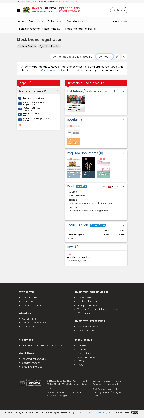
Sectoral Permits (27, 46)
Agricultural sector (49, 46)
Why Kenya (26, 292)
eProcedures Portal (87, 326)
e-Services (26, 339)
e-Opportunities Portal (89, 305)
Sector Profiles (85, 297)
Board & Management (34, 322)
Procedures (36, 21)
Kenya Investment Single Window (39, 28)
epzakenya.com (31, 362)
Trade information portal (80, 28)
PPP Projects (84, 313)
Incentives (27, 301)
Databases (55, 21)
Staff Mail (97, 381)
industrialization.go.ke (34, 358)
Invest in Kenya (30, 297)
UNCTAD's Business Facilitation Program (93, 412)
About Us (25, 313)
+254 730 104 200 (55, 392)
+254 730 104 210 (72, 392)
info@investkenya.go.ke (57, 395)
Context (104, 56)
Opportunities (74, 21)
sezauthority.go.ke (32, 366)
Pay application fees (33, 98)
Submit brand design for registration (35, 104)
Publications (84, 353)
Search (119, 10)
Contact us (120, 21)
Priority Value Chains (88, 301)
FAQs (80, 364)
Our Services (29, 318)
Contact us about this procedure (72, 56)
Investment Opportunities (91, 292)
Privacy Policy (110, 384)
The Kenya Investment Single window (42, 345)
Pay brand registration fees (34, 114)
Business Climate (31, 305)
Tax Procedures (85, 330)
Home (20, 21)
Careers (81, 345)
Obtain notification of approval (33, 109)
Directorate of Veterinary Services (46, 70)
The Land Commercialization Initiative (97, 309)
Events (81, 360)
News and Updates (87, 357)
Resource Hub (83, 339)
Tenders (81, 349)
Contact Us (28, 326)
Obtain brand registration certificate (36, 120)
